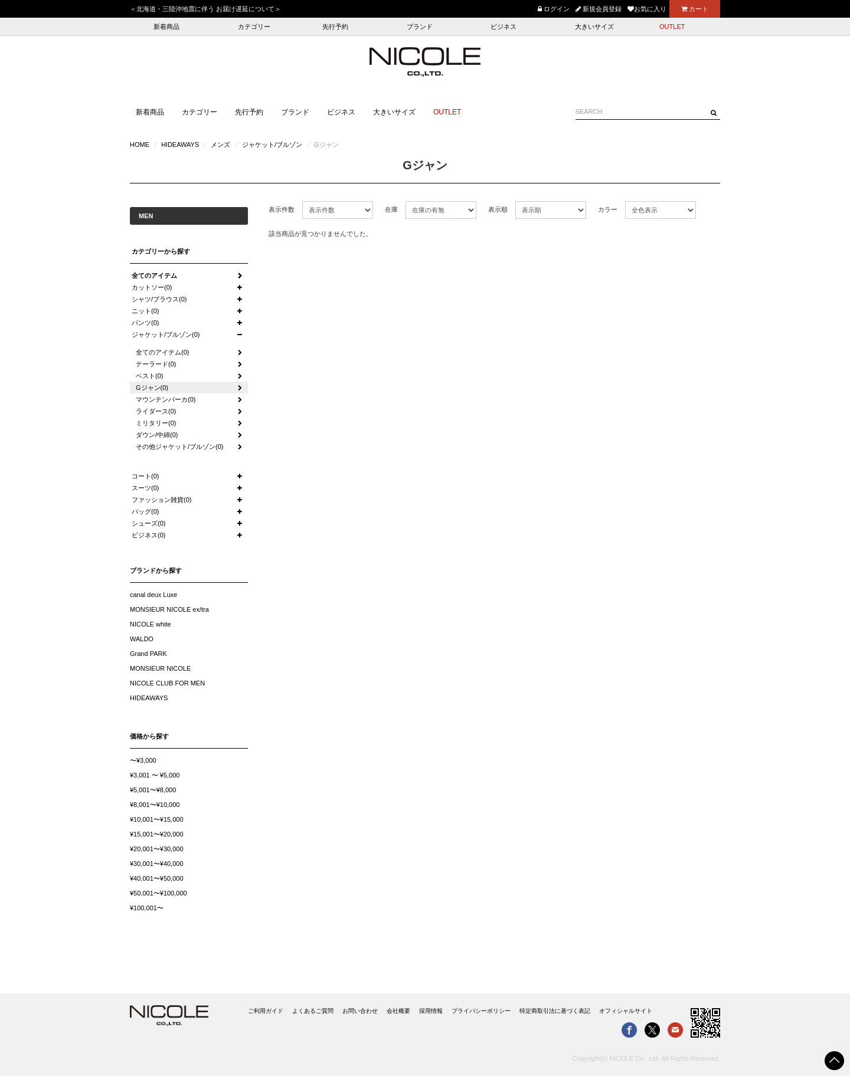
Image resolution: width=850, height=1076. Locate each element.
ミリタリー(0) (156, 423)
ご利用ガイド (265, 1011)
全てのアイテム (154, 275)
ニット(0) (145, 310)
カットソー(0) (152, 287)
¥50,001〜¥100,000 (158, 893)
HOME (139, 144)
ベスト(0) (149, 375)
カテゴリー (254, 26)
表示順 (498, 209)
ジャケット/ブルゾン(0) (166, 334)
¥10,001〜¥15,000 (157, 819)
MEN (146, 215)
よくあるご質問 (313, 1011)
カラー (607, 209)
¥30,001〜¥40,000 (157, 863)
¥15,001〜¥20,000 (157, 834)
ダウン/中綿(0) (157, 434)
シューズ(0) (148, 523)
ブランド (420, 26)
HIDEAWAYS (180, 144)
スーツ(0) (145, 487)
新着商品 (166, 26)
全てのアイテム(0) (162, 352)
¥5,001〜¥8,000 (153, 789)
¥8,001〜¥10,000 (154, 804)
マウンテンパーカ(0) (165, 399)
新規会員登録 (599, 8)
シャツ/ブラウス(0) (159, 299)
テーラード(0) (156, 364)
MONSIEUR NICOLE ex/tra (169, 609)
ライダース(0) (156, 411)
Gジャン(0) (152, 387)
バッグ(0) (145, 511)
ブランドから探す (156, 570)
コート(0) (145, 476)
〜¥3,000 (143, 760)
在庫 (391, 209)
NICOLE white (150, 624)
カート (694, 8)
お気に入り (646, 8)
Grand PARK (148, 653)
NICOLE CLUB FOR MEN (167, 683)
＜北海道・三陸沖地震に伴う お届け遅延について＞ (205, 8)
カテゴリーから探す (161, 251)
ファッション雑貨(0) (161, 499)
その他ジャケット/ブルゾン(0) (180, 446)
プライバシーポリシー (481, 1011)
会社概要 (398, 1011)
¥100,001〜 (147, 907)
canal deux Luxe (153, 594)
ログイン (554, 8)
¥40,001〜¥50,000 (157, 878)
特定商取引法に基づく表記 (554, 1011)
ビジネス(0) (148, 535)
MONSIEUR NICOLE (160, 668)
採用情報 (431, 1011)
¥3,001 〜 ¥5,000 (154, 775)
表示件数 (282, 209)
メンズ (220, 144)
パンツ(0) (145, 322)
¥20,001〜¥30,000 (157, 848)
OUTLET (672, 26)
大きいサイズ (594, 26)
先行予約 (335, 26)
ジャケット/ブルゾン (272, 144)
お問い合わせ (360, 1011)
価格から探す (149, 736)
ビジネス (503, 26)
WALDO (141, 638)
